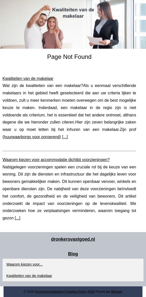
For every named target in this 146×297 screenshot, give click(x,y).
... (65, 137)
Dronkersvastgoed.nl (50, 291)
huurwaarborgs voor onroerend (32, 137)
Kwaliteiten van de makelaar (28, 78)
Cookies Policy (76, 291)
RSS (91, 291)
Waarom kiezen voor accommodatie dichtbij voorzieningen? (56, 160)
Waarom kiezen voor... (24, 264)
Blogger (116, 291)
